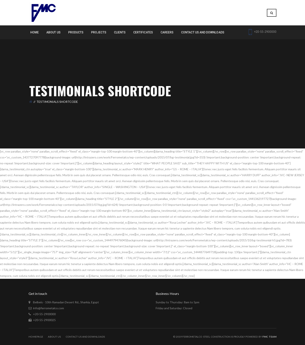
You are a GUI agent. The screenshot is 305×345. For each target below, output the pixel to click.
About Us (54, 336)
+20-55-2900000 (44, 314)
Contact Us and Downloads (85, 336)
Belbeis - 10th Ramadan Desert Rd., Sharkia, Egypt (65, 302)
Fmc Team (269, 336)
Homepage (36, 336)
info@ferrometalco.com (48, 308)
